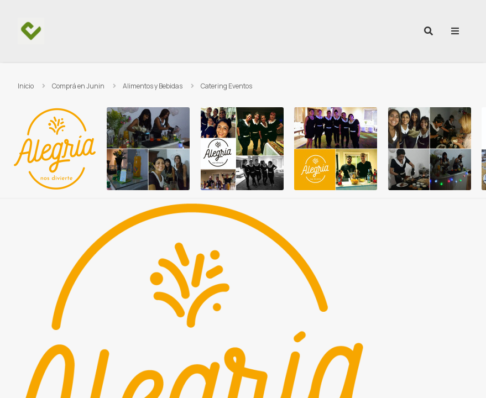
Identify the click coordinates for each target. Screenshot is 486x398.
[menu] (455, 31)
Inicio (26, 86)
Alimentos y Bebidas (152, 86)
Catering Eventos (226, 86)
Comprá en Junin (78, 86)
